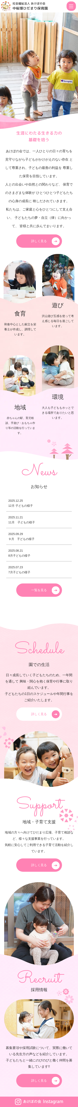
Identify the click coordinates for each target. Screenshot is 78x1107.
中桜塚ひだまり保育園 (30, 8)
